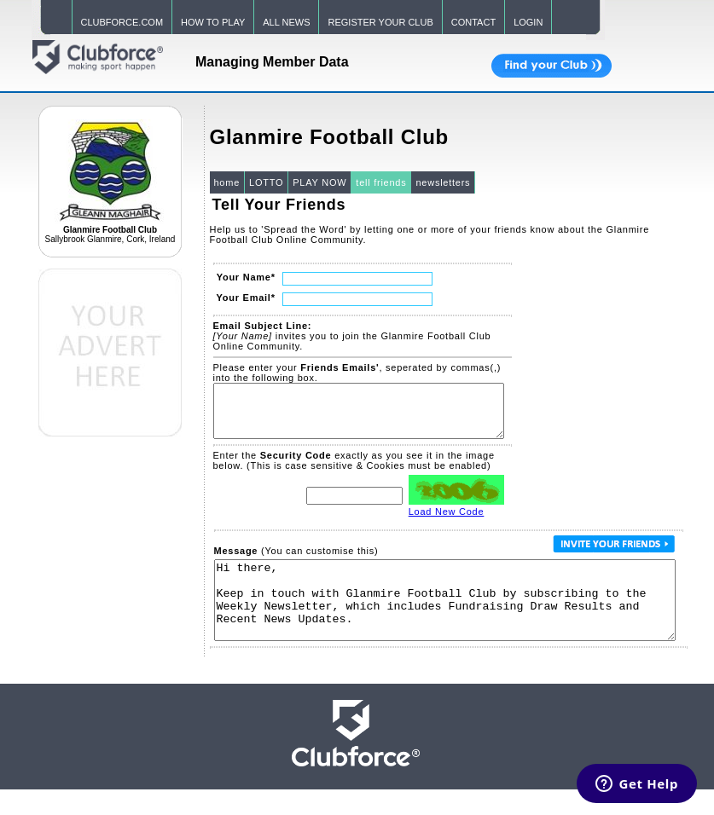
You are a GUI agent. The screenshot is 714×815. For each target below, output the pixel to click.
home (227, 182)
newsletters (442, 182)
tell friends (381, 182)
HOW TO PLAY (213, 22)
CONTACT (473, 22)
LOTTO (266, 182)
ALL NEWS (286, 22)
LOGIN (528, 22)
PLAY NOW (319, 182)
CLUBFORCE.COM (122, 22)
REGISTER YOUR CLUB (380, 22)
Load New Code (447, 522)
